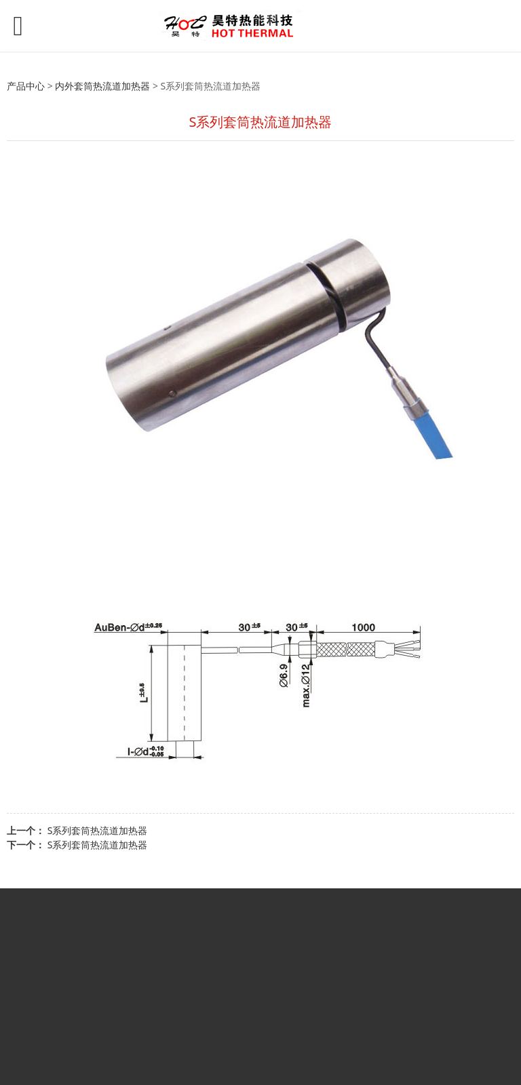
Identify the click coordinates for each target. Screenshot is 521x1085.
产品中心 (26, 85)
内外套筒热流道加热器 (102, 85)
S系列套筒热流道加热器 (97, 830)
